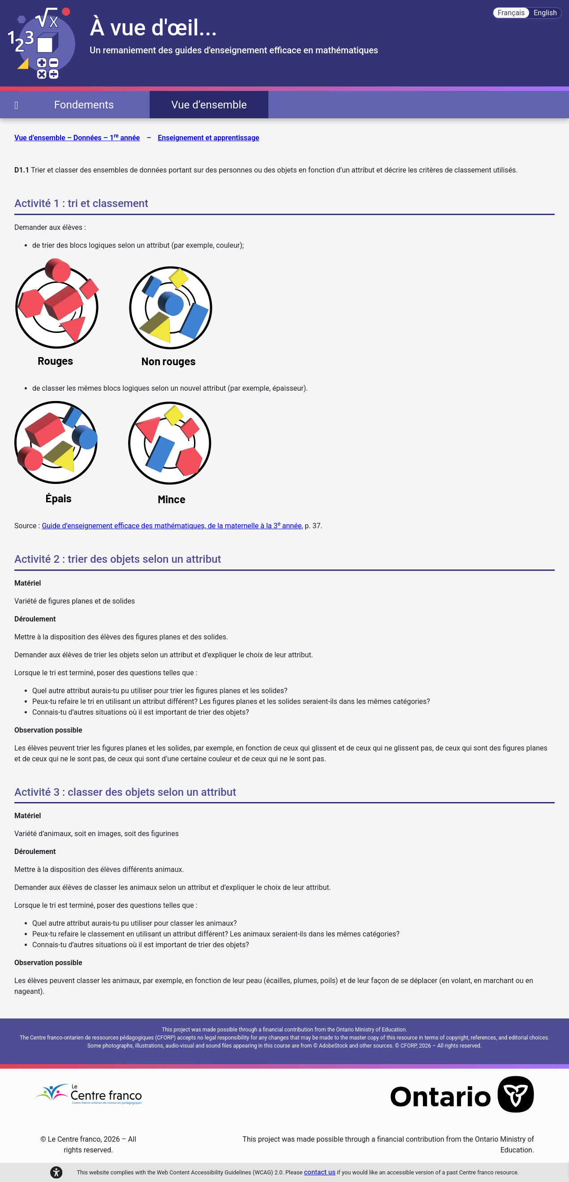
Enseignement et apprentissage (208, 138)
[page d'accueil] (16, 104)
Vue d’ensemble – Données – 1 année (77, 137)
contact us (320, 1172)
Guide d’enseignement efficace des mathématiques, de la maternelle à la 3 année (172, 526)
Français (511, 13)
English (545, 13)
